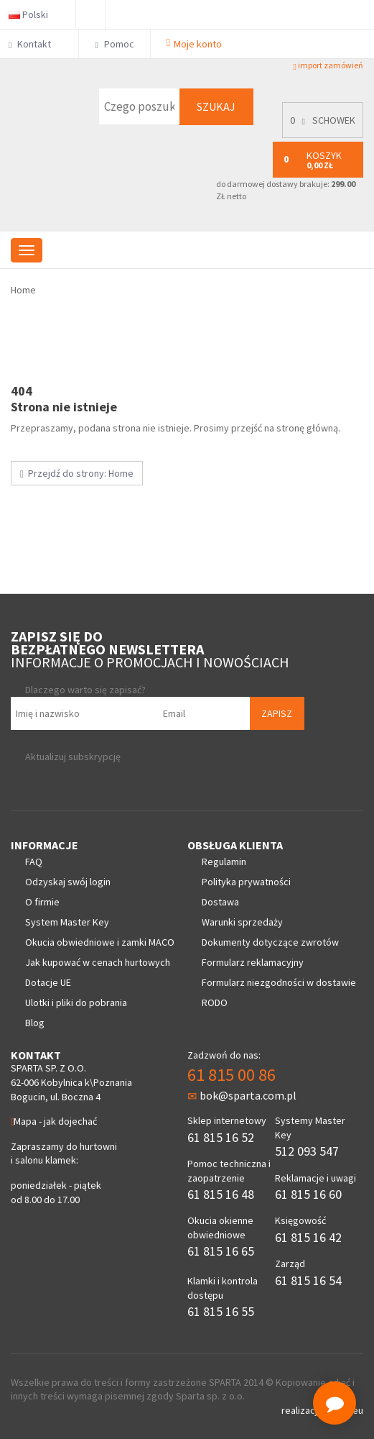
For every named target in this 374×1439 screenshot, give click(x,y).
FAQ (33, 861)
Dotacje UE (48, 982)
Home (23, 289)
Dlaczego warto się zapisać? (85, 689)
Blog (35, 1022)
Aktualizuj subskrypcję (73, 756)
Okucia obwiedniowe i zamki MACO (99, 942)
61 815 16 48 (220, 1194)
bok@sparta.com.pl (241, 1095)
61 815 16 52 (220, 1137)
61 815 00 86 (231, 1075)
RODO (215, 1002)
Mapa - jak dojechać (54, 1121)
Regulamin (224, 861)
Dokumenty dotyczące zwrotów (270, 942)
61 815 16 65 (220, 1251)
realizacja (302, 1410)
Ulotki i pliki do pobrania (76, 1002)
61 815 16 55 (220, 1311)
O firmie (42, 901)
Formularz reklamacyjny (253, 962)
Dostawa (220, 901)
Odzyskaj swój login (68, 881)
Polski (34, 14)
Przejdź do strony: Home (77, 473)
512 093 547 (307, 1151)
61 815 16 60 (308, 1194)
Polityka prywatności (246, 881)
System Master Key (67, 921)
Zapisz (276, 713)
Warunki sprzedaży (242, 921)
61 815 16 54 (308, 1280)
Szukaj (216, 106)
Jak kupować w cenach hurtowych (97, 962)
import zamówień (328, 65)
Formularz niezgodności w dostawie (279, 982)
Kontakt (35, 43)
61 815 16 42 (308, 1237)
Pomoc (114, 43)
